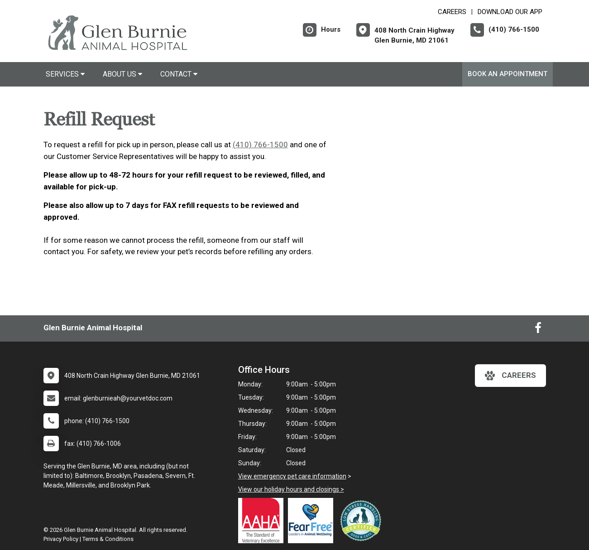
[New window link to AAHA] (263, 520)
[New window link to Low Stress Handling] (363, 520)
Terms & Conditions (108, 539)
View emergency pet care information (292, 476)
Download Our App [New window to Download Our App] (510, 12)
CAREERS (452, 12)
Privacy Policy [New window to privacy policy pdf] (60, 539)
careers (510, 376)
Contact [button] (178, 74)
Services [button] (65, 74)
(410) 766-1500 (260, 144)
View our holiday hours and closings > (291, 489)
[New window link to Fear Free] (313, 520)
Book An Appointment (507, 74)
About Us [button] (122, 74)
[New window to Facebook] (538, 329)
